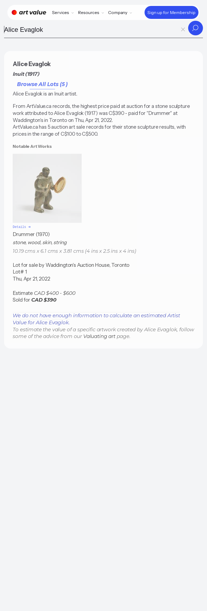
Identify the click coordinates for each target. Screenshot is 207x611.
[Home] (29, 12)
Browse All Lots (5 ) (42, 84)
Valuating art (99, 336)
